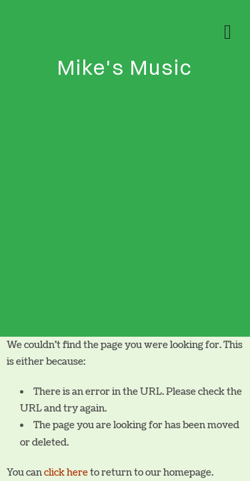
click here (66, 472)
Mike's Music (125, 67)
